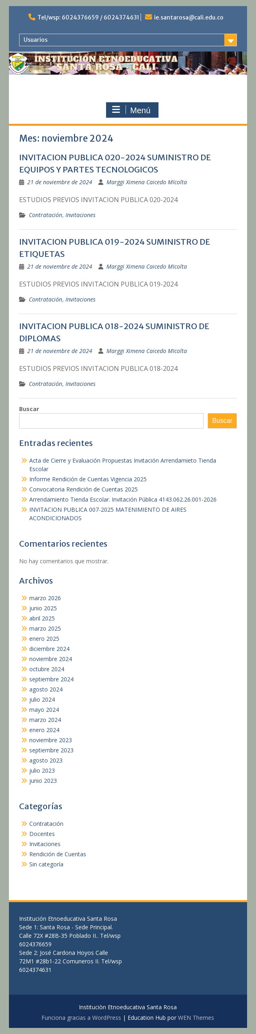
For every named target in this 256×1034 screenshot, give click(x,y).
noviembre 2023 (50, 740)
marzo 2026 (45, 598)
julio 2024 (42, 699)
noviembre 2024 (50, 659)
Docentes (42, 834)
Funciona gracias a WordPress (81, 1017)
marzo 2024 (45, 720)
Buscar (29, 409)
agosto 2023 (46, 760)
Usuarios (36, 39)
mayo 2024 (44, 709)
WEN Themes (196, 1017)
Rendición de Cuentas (57, 854)
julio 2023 (42, 770)
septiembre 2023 (51, 750)
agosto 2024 (46, 689)
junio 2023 (43, 780)
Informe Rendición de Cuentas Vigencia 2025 (88, 479)
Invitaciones (80, 215)
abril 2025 (42, 618)
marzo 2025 (45, 628)
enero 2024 (44, 730)
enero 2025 (44, 638)
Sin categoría (46, 864)
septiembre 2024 (51, 679)
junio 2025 (43, 608)
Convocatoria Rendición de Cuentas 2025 (83, 489)
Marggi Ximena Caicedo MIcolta (146, 182)
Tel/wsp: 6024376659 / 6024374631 (88, 17)
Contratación (45, 215)
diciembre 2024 (49, 649)
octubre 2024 (46, 669)
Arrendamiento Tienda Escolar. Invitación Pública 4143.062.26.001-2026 (123, 499)
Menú (131, 110)
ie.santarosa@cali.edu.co (188, 17)
